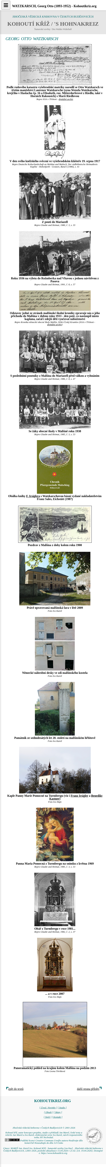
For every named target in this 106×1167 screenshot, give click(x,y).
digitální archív (66, 99)
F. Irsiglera (33, 496)
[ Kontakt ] (57, 1117)
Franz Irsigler (79, 795)
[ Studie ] (62, 1107)
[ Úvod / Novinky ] (48, 1107)
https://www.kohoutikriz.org (54, 1153)
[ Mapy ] (58, 1112)
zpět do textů (16, 1088)
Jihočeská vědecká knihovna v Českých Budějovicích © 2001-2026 (43, 1128)
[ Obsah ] (48, 1112)
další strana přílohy (88, 1088)
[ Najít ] (47, 1117)
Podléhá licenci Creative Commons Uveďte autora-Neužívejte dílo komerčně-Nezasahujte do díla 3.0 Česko (44, 1141)
